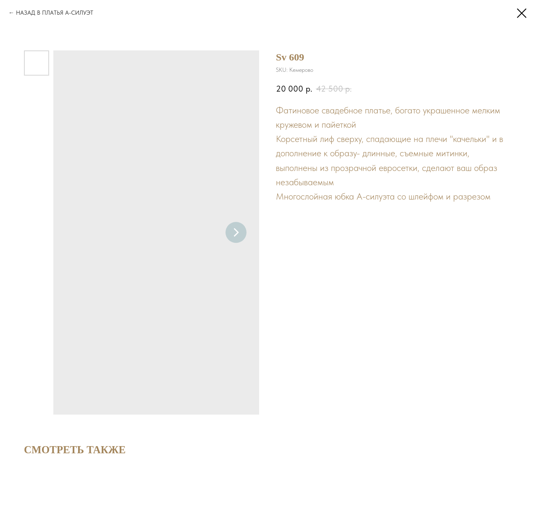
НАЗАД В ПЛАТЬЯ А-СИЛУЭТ (54, 12)
